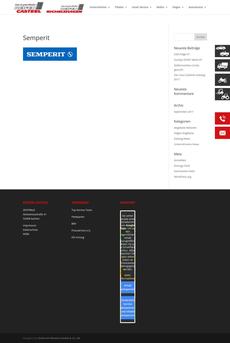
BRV (74, 223)
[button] (8, 335)
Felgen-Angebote (184, 133)
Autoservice (195, 7)
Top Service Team (82, 210)
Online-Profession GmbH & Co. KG (59, 338)
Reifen (160, 7)
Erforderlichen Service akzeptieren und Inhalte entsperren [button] (127, 307)
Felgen (176, 7)
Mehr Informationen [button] (127, 277)
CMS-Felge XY (182, 54)
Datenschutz (30, 229)
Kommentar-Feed (184, 171)
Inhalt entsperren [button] (127, 287)
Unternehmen (98, 7)
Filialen (119, 7)
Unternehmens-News (186, 144)
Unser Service (140, 7)
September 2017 (183, 111)
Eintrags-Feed (182, 165)
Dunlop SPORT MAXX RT (188, 59)
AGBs (26, 234)
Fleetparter (78, 216)
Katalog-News (182, 138)
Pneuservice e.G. (81, 230)
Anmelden (180, 160)
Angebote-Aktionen (185, 127)
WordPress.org (182, 176)
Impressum (29, 225)
